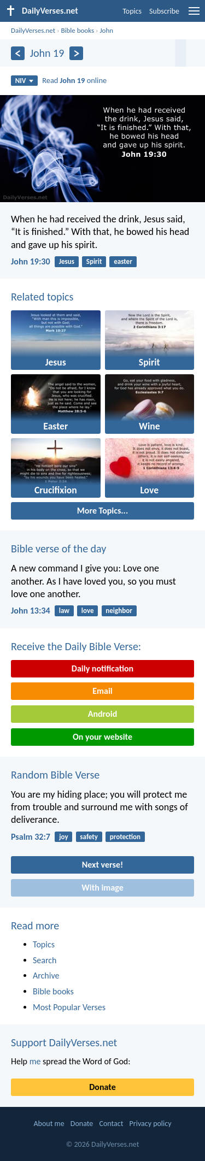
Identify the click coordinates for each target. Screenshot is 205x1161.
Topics (132, 11)
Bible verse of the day (58, 548)
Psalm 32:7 (30, 837)
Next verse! (102, 864)
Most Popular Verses (69, 1007)
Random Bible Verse (55, 774)
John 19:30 (30, 261)
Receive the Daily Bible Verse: (76, 646)
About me (48, 1123)
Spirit (94, 261)
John (106, 30)
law (64, 610)
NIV (24, 80)
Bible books (77, 30)
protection (125, 837)
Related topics (42, 296)
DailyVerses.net (33, 30)
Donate (102, 1087)
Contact (111, 1123)
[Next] (76, 53)
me (35, 1061)
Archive (46, 975)
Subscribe (164, 11)
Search (45, 960)
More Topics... (102, 510)
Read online (74, 80)
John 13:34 (30, 610)
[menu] (194, 15)
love (87, 610)
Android (102, 714)
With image (102, 887)
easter (123, 261)
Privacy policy (151, 1123)
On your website (102, 737)
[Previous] (18, 53)
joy (63, 837)
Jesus (66, 261)
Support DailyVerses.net (64, 1042)
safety (89, 837)
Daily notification (102, 668)
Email (102, 691)
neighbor (119, 610)
